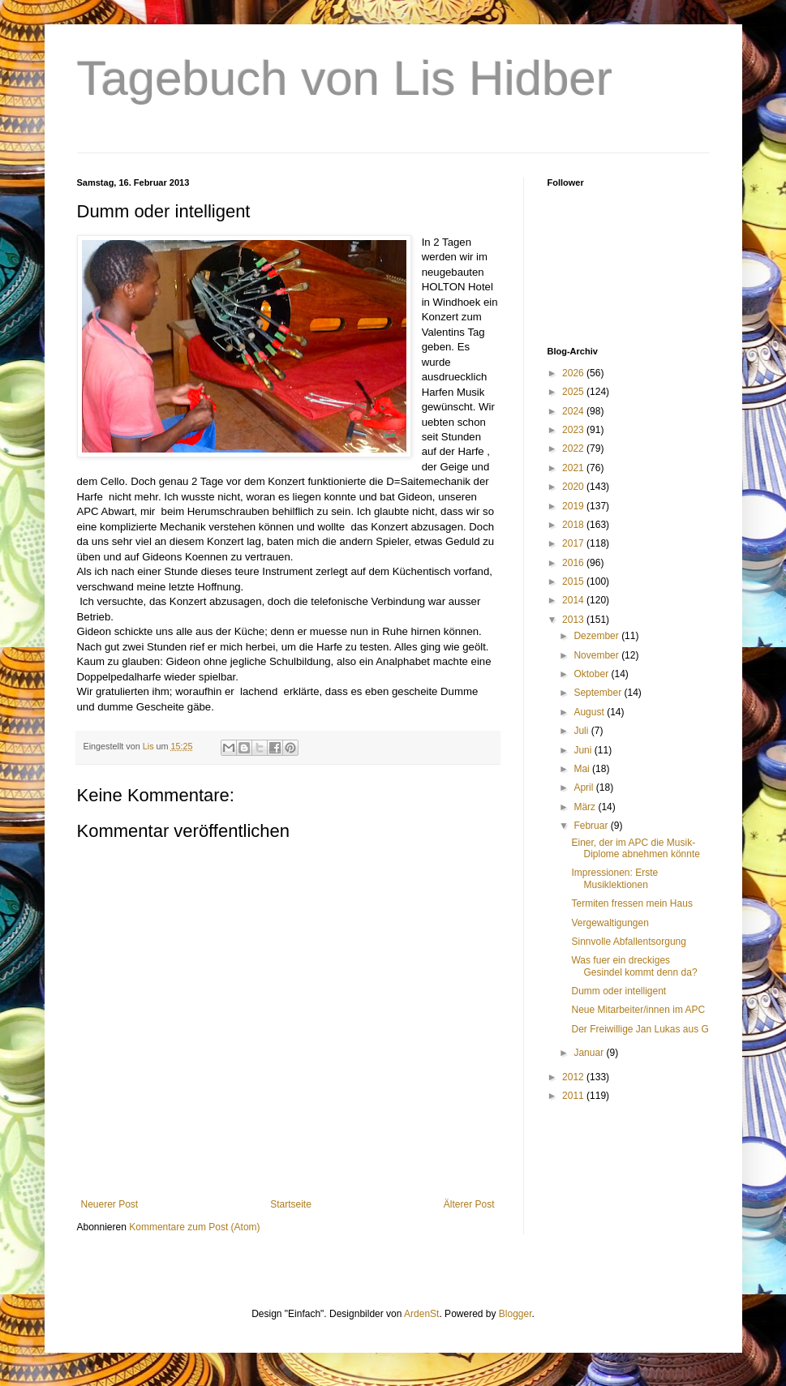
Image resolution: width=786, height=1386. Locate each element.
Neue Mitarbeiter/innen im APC (638, 1009)
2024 (574, 411)
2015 (574, 581)
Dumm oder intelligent (618, 991)
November (597, 655)
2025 (574, 391)
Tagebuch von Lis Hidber (344, 78)
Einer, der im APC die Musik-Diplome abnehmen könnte (635, 848)
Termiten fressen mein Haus (631, 903)
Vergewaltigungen (609, 923)
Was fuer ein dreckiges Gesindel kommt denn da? (634, 966)
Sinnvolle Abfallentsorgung (628, 941)
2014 (574, 600)
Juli (582, 730)
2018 (574, 524)
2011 (574, 1095)
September (598, 692)
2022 (574, 448)
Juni (583, 750)
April (584, 787)
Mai (582, 769)
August (590, 712)
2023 (574, 430)
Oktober (592, 674)
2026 (574, 373)
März (585, 807)
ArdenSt (421, 1313)
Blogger (515, 1313)
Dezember (597, 636)
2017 (574, 543)
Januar (589, 1052)
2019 (574, 506)
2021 (574, 468)
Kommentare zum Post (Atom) (194, 1227)
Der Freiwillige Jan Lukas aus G (639, 1029)
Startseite (290, 1204)
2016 (574, 563)
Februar (591, 825)
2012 (574, 1077)
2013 (574, 619)
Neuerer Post (110, 1204)
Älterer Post (469, 1204)
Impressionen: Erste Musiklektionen (614, 878)
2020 (574, 486)
